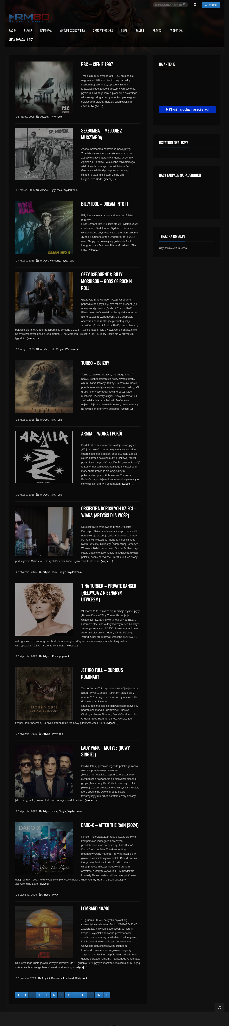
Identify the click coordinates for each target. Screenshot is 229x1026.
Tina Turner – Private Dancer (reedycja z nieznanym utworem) (108, 592)
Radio (12, 30)
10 (83, 995)
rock (59, 116)
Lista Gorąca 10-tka (21, 39)
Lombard (68, 978)
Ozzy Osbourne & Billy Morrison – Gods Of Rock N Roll (106, 281)
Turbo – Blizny (95, 363)
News (124, 30)
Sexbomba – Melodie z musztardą (101, 134)
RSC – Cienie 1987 (97, 64)
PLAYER (28, 30)
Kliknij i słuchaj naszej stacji (187, 109)
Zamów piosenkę (103, 30)
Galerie (139, 30)
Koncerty (55, 260)
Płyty (52, 116)
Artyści (157, 30)
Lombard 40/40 (95, 908)
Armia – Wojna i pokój (101, 433)
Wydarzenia (70, 190)
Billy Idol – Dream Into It (104, 203)
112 (98, 995)
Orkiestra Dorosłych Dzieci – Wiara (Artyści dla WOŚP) (108, 511)
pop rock (64, 656)
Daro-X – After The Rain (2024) (109, 825)
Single (60, 349)
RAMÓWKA (46, 30)
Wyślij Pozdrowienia (72, 30)
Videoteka (176, 30)
